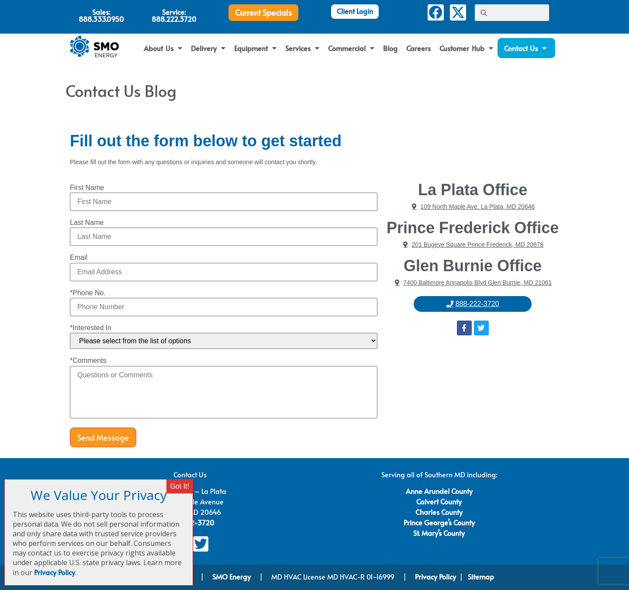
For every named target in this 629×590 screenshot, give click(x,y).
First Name (87, 187)
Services (302, 48)
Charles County (439, 512)
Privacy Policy (435, 576)
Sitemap (481, 576)
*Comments (88, 360)
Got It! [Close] (179, 486)
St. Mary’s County (439, 533)
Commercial (351, 48)
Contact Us (525, 48)
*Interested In (90, 327)
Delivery (208, 48)
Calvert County (439, 501)
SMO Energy (232, 576)
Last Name (87, 222)
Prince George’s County (439, 522)
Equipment (255, 48)
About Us (163, 48)
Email (78, 257)
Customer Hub (466, 48)
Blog (390, 48)
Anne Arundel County (439, 491)
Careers (418, 48)
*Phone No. (88, 293)
